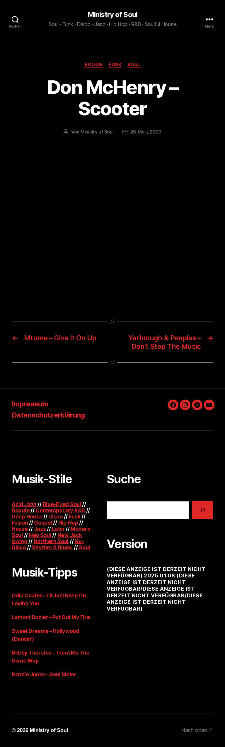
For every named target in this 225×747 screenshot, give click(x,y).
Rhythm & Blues (52, 547)
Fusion (20, 523)
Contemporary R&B (60, 510)
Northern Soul (51, 541)
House (20, 529)
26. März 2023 (146, 132)
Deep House (27, 516)
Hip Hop (68, 523)
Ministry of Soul (112, 14)
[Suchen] (202, 510)
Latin (58, 529)
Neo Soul (40, 535)
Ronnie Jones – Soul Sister (44, 674)
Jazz (40, 529)
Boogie (94, 64)
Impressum (30, 404)
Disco (55, 516)
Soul (133, 64)
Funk (115, 64)
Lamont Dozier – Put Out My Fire (51, 617)
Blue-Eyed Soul (62, 504)
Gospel (43, 523)
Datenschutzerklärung (48, 415)
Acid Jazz (24, 504)
